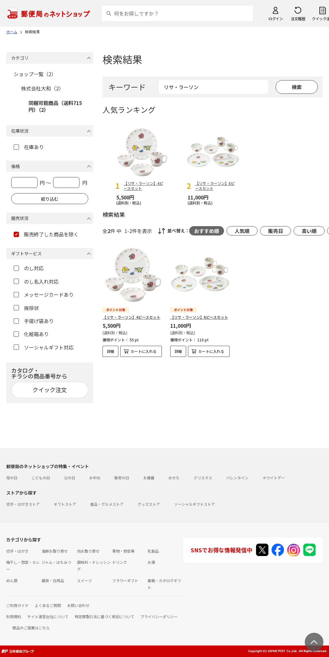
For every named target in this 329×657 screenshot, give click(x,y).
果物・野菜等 (123, 551)
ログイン (275, 18)
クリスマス (203, 477)
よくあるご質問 (48, 605)
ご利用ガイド (17, 605)
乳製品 (153, 551)
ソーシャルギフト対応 (44, 347)
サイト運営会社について (47, 616)
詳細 (110, 351)
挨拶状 (26, 308)
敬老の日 (121, 477)
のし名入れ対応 (36, 281)
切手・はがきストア (23, 504)
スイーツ (84, 580)
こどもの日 (40, 477)
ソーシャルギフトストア (194, 504)
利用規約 (13, 616)
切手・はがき (17, 551)
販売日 (275, 231)
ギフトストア (65, 504)
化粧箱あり (31, 334)
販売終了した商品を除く (46, 234)
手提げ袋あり (34, 321)
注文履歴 (298, 18)
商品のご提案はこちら (31, 627)
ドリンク (119, 562)
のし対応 (29, 268)
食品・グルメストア (107, 504)
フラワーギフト (125, 580)
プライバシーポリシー (159, 616)
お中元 (94, 477)
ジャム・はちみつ (56, 562)
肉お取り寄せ (88, 551)
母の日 (11, 477)
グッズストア (149, 504)
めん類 (11, 580)
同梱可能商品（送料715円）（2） (55, 106)
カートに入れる (143, 351)
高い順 (309, 231)
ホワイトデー (274, 477)
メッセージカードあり (44, 294)
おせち (174, 477)
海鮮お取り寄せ (55, 551)
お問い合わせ (78, 605)
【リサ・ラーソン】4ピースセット (131, 317)
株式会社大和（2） (42, 88)
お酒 (151, 562)
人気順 (242, 231)
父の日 (69, 477)
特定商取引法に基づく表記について (104, 616)
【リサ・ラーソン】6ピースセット (199, 317)
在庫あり (29, 147)
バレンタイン (237, 477)
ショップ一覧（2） (35, 74)
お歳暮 (148, 477)
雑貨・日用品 (53, 580)
